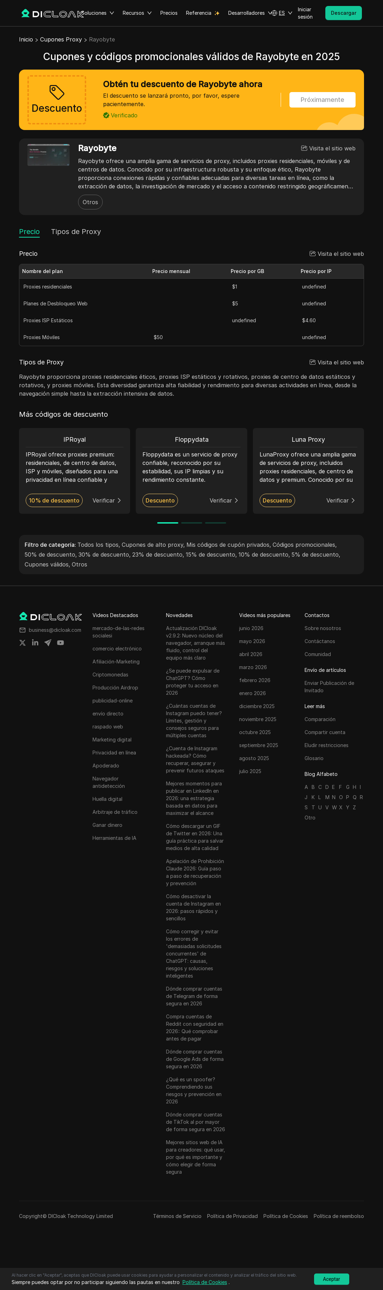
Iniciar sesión (305, 13)
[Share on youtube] (60, 642)
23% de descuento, (158, 554)
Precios (169, 13)
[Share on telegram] (47, 642)
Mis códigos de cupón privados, (228, 544)
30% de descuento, (104, 554)
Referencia (198, 13)
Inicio (26, 39)
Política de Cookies (285, 1216)
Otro (310, 818)
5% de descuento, (316, 554)
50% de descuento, (51, 554)
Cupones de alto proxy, (153, 544)
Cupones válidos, (47, 564)
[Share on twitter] (22, 642)
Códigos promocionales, (305, 544)
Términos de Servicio (177, 1216)
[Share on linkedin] (35, 642)
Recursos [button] (137, 13)
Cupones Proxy (61, 39)
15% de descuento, (211, 554)
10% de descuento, (264, 554)
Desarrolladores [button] (250, 13)
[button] (282, 13)
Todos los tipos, (98, 544)
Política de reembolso (339, 1216)
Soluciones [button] (97, 13)
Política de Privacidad (232, 1216)
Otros (90, 202)
